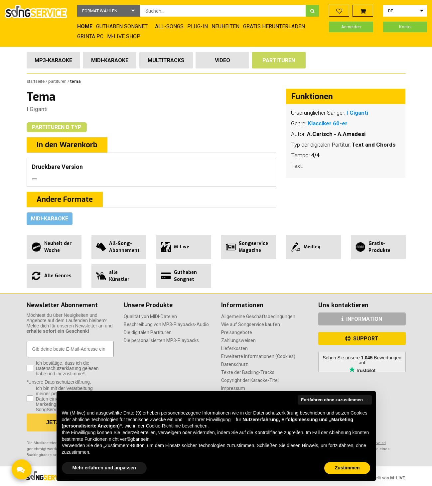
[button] (108, 11)
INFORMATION (362, 319)
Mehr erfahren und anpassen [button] (104, 467)
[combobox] (223, 11)
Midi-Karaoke (109, 60)
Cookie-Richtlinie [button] (163, 425)
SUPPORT (361, 338)
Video (222, 60)
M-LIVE (397, 477)
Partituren (278, 60)
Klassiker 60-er (328, 123)
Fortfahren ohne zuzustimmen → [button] (334, 399)
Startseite (36, 81)
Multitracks (166, 60)
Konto (405, 26)
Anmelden (351, 26)
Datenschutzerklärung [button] (275, 413)
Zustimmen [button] (347, 467)
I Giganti (37, 109)
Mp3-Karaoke (53, 60)
